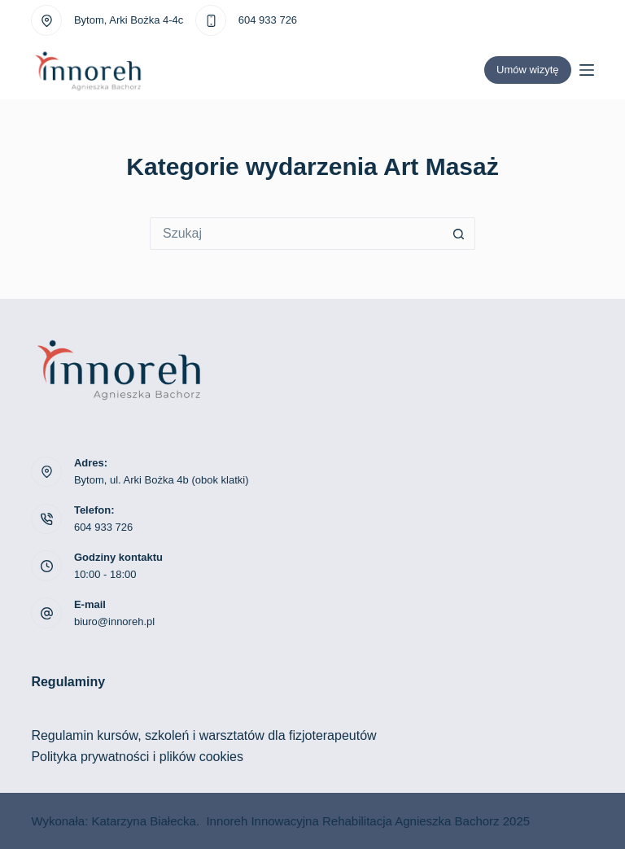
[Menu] (586, 70)
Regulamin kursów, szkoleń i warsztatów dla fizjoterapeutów (203, 735)
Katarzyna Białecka (143, 821)
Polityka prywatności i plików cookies (137, 757)
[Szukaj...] (296, 233)
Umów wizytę (527, 69)
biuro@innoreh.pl (114, 621)
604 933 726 (267, 20)
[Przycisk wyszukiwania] (459, 233)
